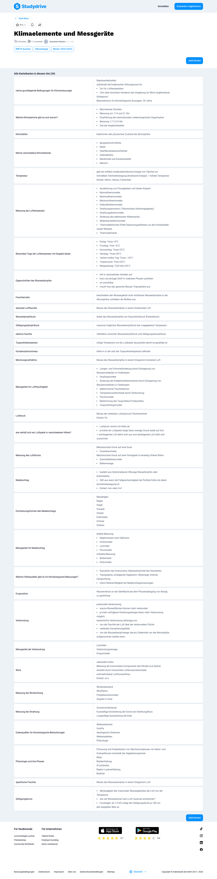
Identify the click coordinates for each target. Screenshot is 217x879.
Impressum (59, 872)
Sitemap (111, 872)
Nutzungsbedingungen (24, 872)
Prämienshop (20, 840)
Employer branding (50, 840)
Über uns (72, 872)
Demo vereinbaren (50, 844)
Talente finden (48, 836)
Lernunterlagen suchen (24, 836)
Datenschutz (44, 872)
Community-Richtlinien (24, 844)
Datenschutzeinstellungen (91, 872)
